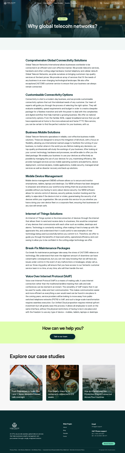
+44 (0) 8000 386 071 (100, 435)
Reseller (74, 3)
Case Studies (58, 3)
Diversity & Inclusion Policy (77, 450)
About (39, 3)
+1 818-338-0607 (99, 433)
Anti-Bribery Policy (36, 450)
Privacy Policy (13, 450)
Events (67, 3)
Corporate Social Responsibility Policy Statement (55, 450)
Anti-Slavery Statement (24, 450)
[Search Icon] (101, 3)
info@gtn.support (97, 426)
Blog (64, 430)
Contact (106, 3)
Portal (65, 436)
